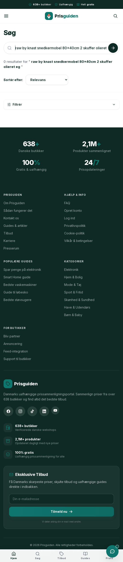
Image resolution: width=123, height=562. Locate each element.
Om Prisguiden (14, 203)
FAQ (67, 203)
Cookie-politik (74, 233)
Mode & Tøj (72, 285)
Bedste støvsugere (17, 300)
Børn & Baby (73, 315)
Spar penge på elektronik (22, 269)
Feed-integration (16, 351)
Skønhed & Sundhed (79, 300)
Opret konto (73, 210)
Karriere (9, 241)
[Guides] (85, 556)
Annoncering (13, 344)
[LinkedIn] (44, 411)
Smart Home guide (17, 277)
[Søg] (115, 16)
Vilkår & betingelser (78, 241)
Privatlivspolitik (75, 226)
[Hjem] (14, 556)
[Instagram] (20, 411)
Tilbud (8, 233)
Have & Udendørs (77, 307)
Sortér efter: (13, 80)
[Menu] (6, 16)
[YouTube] (55, 410)
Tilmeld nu (62, 511)
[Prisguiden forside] (21, 383)
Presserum (11, 248)
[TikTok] (32, 411)
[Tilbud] (61, 556)
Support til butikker (17, 359)
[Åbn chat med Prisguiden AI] (112, 551)
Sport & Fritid (73, 292)
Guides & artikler (15, 226)
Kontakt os (11, 218)
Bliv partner (12, 336)
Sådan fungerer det (18, 210)
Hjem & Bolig (73, 277)
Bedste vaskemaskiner (20, 285)
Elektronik (71, 269)
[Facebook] (8, 411)
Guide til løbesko (16, 292)
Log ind (69, 218)
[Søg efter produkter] (60, 48)
